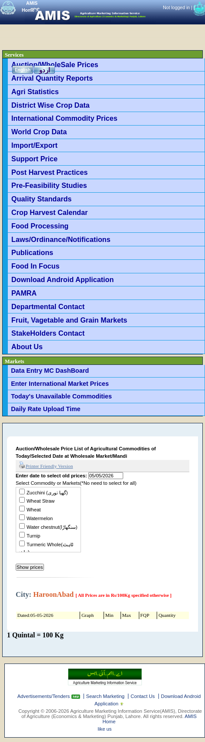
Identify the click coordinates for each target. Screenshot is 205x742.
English (22, 70)
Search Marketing (105, 696)
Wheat (34, 509)
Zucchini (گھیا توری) (47, 492)
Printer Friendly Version (46, 466)
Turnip (33, 535)
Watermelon (40, 518)
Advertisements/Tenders (44, 696)
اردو (44, 70)
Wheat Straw (40, 501)
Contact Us (143, 696)
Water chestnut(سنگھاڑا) (52, 527)
